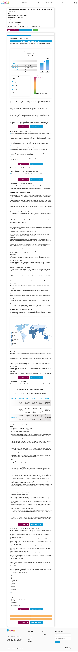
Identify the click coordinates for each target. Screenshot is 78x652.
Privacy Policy (44, 634)
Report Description (19, 34)
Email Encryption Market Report (20, 616)
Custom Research (51, 2)
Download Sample (12, 30)
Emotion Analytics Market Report (41, 616)
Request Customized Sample (25, 29)
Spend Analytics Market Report (41, 619)
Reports (44, 2)
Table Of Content (42, 34)
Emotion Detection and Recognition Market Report (20, 619)
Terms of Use (44, 636)
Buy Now (35, 29)
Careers (58, 2)
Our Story (37, 2)
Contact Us (64, 2)
